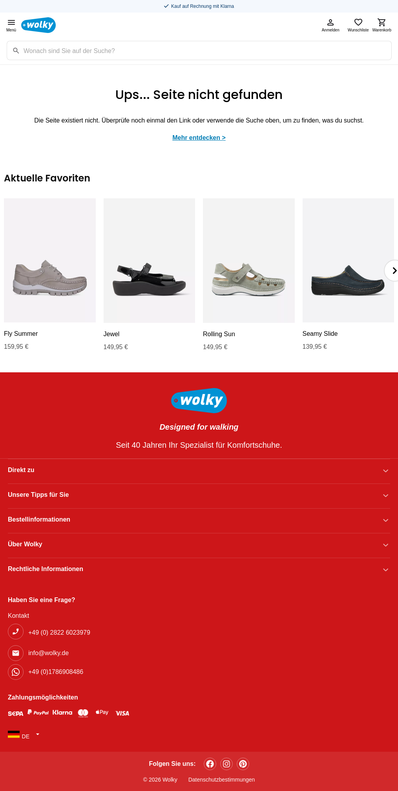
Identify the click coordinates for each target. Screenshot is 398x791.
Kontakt (18, 615)
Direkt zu (21, 470)
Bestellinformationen (39, 519)
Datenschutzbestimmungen (221, 779)
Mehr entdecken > (199, 137)
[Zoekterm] (207, 50)
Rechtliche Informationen (45, 569)
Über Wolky (25, 544)
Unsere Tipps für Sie (38, 494)
